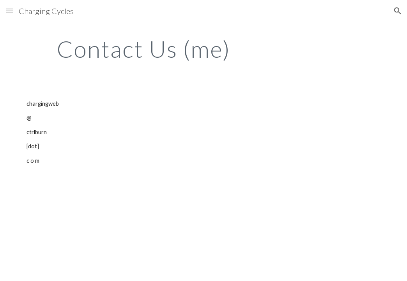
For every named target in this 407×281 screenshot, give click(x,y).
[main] (143, 49)
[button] (9, 10)
